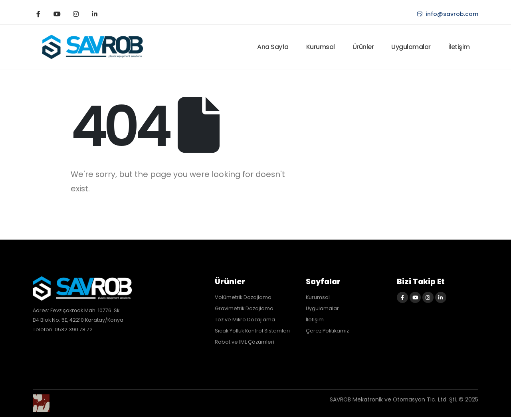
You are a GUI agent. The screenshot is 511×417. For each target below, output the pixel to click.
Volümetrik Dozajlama (243, 297)
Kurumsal (320, 46)
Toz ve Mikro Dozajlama (245, 319)
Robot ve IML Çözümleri (244, 341)
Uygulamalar (411, 46)
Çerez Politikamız (327, 330)
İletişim (459, 46)
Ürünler (363, 46)
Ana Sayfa (273, 46)
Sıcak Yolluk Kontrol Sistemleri (252, 330)
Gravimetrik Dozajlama (244, 308)
